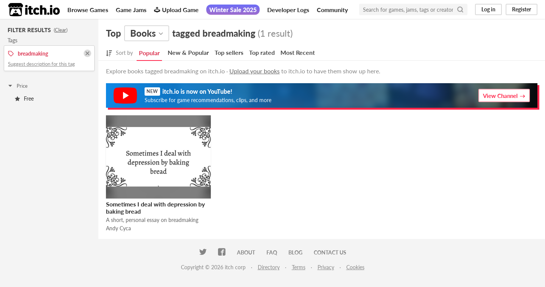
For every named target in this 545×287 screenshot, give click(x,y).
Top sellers (229, 52)
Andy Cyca (118, 228)
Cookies (355, 267)
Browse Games (87, 9)
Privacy (326, 267)
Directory (269, 267)
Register (521, 9)
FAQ (271, 252)
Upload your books (254, 70)
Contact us (330, 252)
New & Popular (188, 52)
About (246, 252)
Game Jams (131, 9)
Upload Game (176, 9)
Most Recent (297, 52)
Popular (149, 52)
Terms (298, 267)
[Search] (460, 9)
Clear (60, 30)
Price (17, 86)
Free (24, 98)
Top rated (262, 52)
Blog (295, 252)
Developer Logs (288, 9)
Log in (488, 9)
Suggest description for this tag (41, 64)
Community (332, 9)
